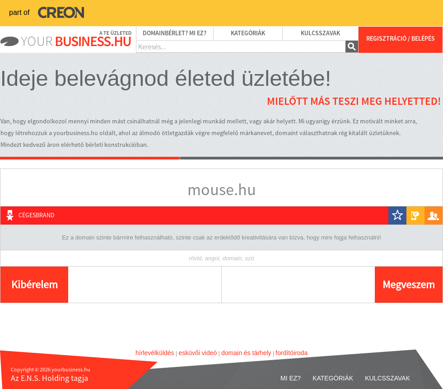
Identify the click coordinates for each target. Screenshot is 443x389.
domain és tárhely (246, 352)
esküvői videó (197, 352)
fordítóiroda (291, 352)
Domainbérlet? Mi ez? (174, 33)
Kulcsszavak (320, 33)
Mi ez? (290, 378)
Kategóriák (248, 33)
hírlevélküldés (154, 352)
